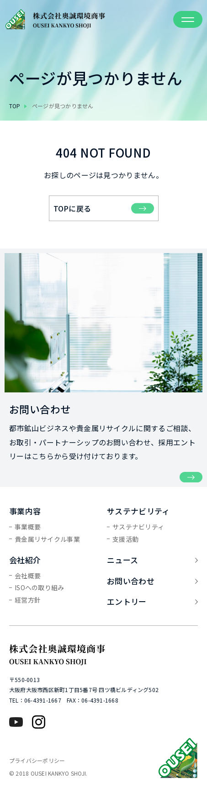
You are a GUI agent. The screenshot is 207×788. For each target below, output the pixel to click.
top (15, 106)
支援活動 (125, 539)
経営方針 (28, 599)
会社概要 (28, 575)
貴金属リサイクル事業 (47, 539)
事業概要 (28, 526)
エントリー (152, 601)
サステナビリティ (138, 526)
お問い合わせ (152, 581)
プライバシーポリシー (37, 760)
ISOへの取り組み (39, 587)
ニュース (152, 560)
